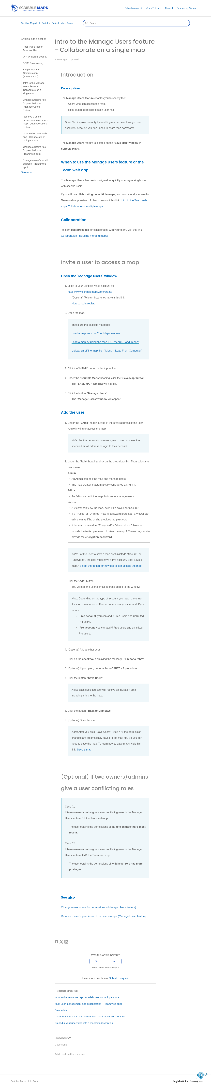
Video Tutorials (153, 8)
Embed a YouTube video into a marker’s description (84, 1021)
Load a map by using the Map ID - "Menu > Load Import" (104, 340)
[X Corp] (61, 940)
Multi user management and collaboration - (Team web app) (89, 1001)
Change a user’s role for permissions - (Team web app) (34, 150)
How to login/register (84, 302)
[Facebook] (56, 940)
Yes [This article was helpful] (97, 959)
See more (26, 172)
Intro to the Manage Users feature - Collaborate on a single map (34, 88)
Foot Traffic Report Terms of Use (33, 48)
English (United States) (186, 1079)
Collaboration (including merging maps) (84, 235)
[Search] (136, 23)
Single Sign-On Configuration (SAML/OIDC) (31, 73)
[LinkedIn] (66, 940)
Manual (169, 8)
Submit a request (133, 8)
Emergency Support (187, 8)
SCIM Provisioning (33, 63)
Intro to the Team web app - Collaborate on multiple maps (35, 137)
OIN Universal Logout (34, 56)
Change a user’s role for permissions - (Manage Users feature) (34, 105)
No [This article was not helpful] (114, 959)
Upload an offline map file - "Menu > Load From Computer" (106, 349)
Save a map (84, 748)
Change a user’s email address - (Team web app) (35, 164)
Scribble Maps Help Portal (34, 23)
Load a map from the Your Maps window (95, 332)
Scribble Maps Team (62, 23)
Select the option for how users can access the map (110, 564)
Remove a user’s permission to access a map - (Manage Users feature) (35, 121)
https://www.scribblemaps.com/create (89, 291)
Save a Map (62, 1008)
